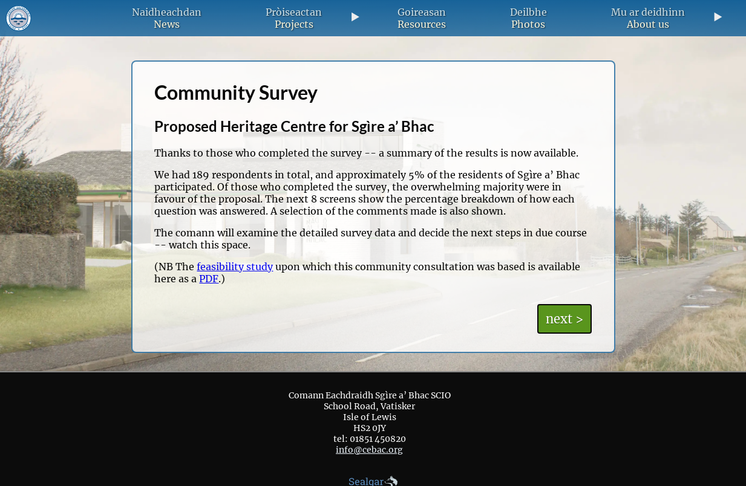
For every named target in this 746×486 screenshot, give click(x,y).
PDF (208, 279)
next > (564, 318)
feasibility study (235, 267)
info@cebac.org (369, 449)
